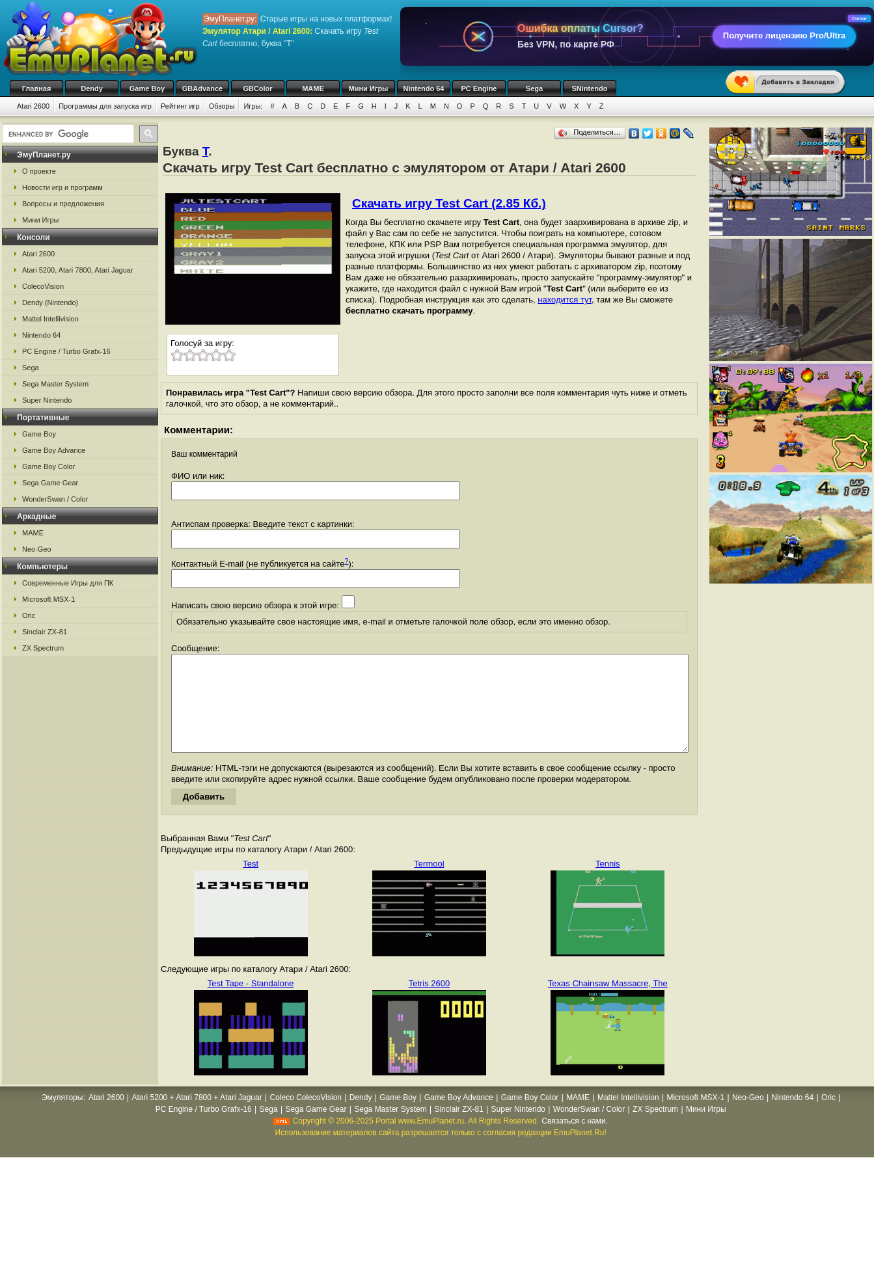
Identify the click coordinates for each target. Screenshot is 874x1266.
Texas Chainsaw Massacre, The (608, 1003)
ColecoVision (43, 286)
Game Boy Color (48, 466)
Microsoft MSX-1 (48, 599)
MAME (313, 88)
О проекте (39, 171)
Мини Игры (369, 88)
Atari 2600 (33, 106)
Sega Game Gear (50, 483)
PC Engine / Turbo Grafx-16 (66, 351)
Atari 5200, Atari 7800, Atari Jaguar (77, 270)
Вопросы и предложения (63, 204)
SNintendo (590, 88)
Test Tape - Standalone (251, 1003)
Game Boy (147, 88)
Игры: (252, 106)
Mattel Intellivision (50, 319)
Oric (28, 615)
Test (250, 883)
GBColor (257, 88)
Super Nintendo (47, 400)
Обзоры (222, 106)
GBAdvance (202, 88)
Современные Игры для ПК (67, 583)
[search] (66, 134)
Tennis (607, 883)
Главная (36, 88)
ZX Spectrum (43, 648)
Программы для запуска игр (105, 106)
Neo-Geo (36, 549)
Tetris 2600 (429, 1003)
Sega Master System (55, 384)
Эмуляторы (62, 1117)
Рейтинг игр (180, 106)
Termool (429, 883)
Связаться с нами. (574, 1140)
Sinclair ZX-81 (44, 632)
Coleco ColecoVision (305, 1117)
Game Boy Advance (53, 450)
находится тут (565, 299)
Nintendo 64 (423, 88)
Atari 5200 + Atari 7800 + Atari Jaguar (197, 1117)
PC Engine (479, 88)
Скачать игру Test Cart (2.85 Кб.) (449, 203)
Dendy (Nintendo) (50, 302)
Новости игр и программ (62, 187)
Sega (534, 88)
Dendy (92, 88)
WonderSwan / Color (55, 499)
